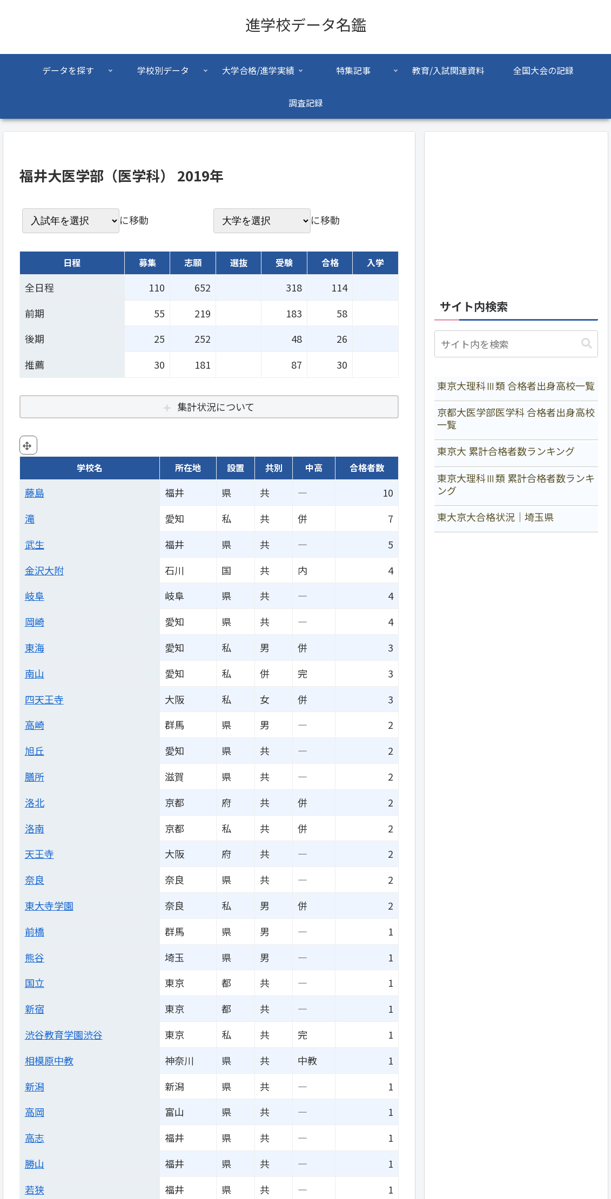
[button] (586, 343)
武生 (34, 544)
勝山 (34, 1163)
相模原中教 (49, 1060)
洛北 (34, 802)
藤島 (34, 492)
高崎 (34, 724)
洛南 (34, 828)
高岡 (34, 1112)
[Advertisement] (516, 208)
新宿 (34, 1008)
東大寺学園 (49, 905)
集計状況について (215, 406)
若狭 (34, 1189)
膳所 (34, 776)
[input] (516, 343)
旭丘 (34, 750)
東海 (34, 647)
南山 (34, 673)
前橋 (34, 931)
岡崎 (34, 621)
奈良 (34, 879)
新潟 (34, 1086)
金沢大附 (44, 570)
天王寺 (39, 853)
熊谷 (34, 957)
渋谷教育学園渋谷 (64, 1034)
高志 (34, 1137)
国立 (34, 983)
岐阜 (34, 595)
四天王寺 (44, 699)
